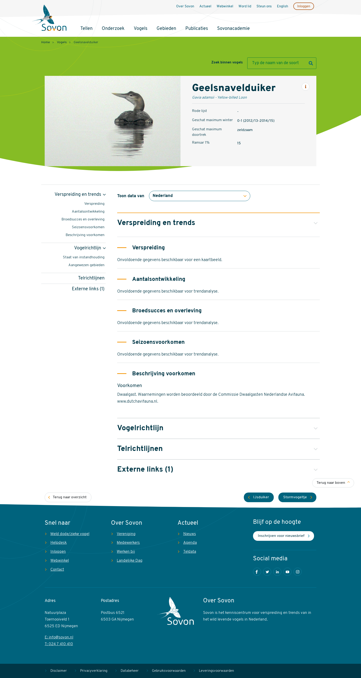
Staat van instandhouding (84, 257)
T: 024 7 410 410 (59, 644)
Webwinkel (225, 6)
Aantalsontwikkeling (88, 212)
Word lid (245, 6)
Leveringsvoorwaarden (216, 671)
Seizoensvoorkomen (88, 227)
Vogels (140, 28)
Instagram (298, 572)
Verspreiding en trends (78, 194)
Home (45, 42)
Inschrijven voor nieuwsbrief (281, 536)
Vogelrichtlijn (87, 248)
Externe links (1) (88, 289)
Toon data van (130, 196)
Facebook (257, 572)
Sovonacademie (233, 28)
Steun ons (264, 6)
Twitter (267, 572)
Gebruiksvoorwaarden (169, 671)
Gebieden (166, 28)
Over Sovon (185, 6)
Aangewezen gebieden (86, 265)
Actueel (205, 6)
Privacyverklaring (93, 671)
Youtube (287, 572)
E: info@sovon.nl (59, 637)
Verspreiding (94, 204)
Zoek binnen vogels (227, 62)
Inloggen (303, 6)
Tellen (86, 28)
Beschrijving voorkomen (85, 235)
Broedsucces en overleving (83, 219)
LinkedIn (277, 572)
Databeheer (130, 671)
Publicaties (196, 28)
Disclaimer (58, 671)
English (282, 6)
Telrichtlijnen (91, 278)
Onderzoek (113, 28)
